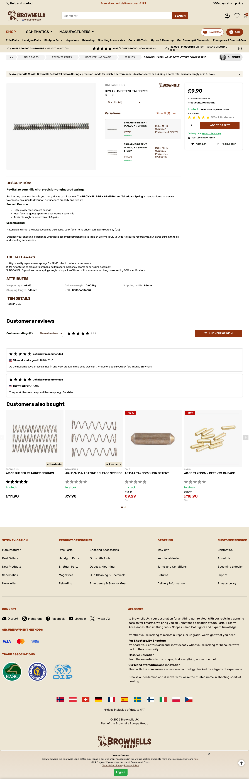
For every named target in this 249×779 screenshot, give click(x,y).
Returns (163, 575)
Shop (11, 32)
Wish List (198, 143)
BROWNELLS (115, 85)
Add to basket (220, 125)
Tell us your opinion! (218, 333)
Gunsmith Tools (138, 40)
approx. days (211, 133)
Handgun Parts (31, 40)
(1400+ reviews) (134, 48)
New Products (11, 566)
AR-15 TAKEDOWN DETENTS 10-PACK (209, 473)
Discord (10, 618)
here (196, 759)
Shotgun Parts (53, 40)
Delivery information (171, 583)
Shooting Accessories (111, 40)
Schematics (37, 32)
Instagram (32, 618)
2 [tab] (126, 509)
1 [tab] (123, 509)
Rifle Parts (12, 40)
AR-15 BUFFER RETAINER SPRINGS (30, 473)
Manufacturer (11, 550)
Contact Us (225, 550)
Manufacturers (75, 32)
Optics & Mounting (162, 40)
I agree (120, 772)
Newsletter (9, 583)
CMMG (187, 469)
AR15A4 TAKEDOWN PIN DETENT (147, 473)
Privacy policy (227, 583)
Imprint (222, 575)
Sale (237, 31)
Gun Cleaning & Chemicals (193, 40)
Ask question (226, 143)
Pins (126, 500)
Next (245, 437)
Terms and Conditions (172, 566)
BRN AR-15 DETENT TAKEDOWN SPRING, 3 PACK (136, 147)
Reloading (88, 40)
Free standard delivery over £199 (123, 3)
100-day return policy (228, 3)
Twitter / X (100, 618)
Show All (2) (163, 113)
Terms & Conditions (112, 765)
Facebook (55, 618)
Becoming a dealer (230, 566)
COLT (127, 469)
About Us (224, 558)
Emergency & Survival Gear (229, 40)
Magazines (72, 40)
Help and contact (20, 3)
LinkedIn (77, 618)
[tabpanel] (34, 456)
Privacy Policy (131, 765)
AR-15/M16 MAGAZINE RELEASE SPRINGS (93, 473)
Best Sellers (10, 558)
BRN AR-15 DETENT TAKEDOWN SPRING (135, 124)
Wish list (238, 16)
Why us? (163, 550)
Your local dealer (169, 558)
